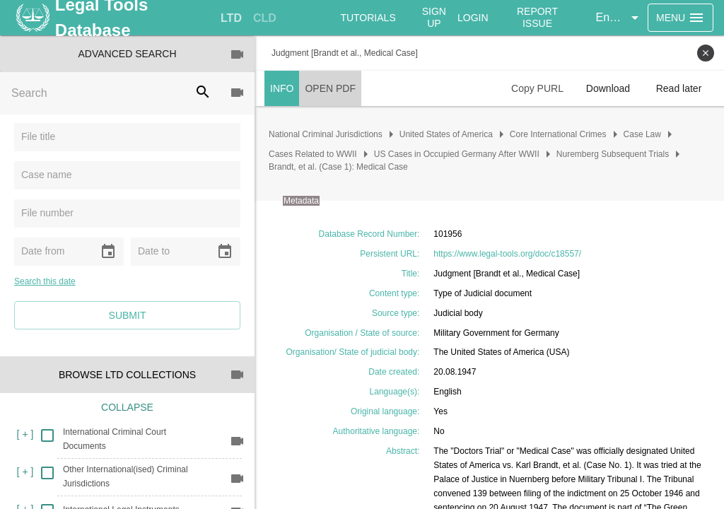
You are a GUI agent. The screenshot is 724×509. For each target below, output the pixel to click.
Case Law (642, 134)
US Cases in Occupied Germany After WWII (456, 154)
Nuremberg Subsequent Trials (612, 154)
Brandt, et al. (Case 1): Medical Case (338, 167)
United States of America (446, 134)
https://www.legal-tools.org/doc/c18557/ (507, 254)
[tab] (231, 18)
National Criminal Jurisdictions (326, 134)
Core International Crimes (558, 134)
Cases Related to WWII (313, 154)
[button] (619, 17)
